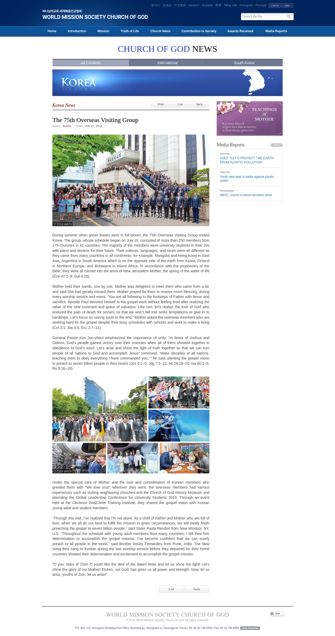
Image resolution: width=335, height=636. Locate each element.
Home (52, 31)
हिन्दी (218, 5)
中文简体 (180, 5)
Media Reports (276, 31)
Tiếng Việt (230, 5)
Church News (160, 31)
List (180, 104)
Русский (261, 5)
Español (207, 5)
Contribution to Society (199, 31)
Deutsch (194, 5)
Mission (103, 31)
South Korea (244, 63)
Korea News (63, 105)
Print (161, 104)
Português (246, 5)
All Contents (90, 63)
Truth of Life (130, 31)
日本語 (167, 5)
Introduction (77, 31)
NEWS (167, 49)
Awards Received (240, 31)
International (167, 63)
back (200, 104)
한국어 (155, 5)
